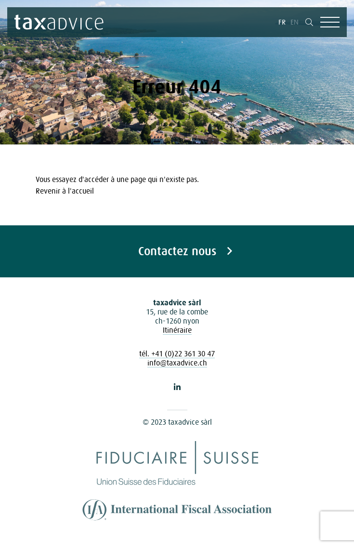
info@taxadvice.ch (177, 362)
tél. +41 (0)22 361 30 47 (177, 353)
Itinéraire (177, 330)
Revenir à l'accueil (65, 190)
